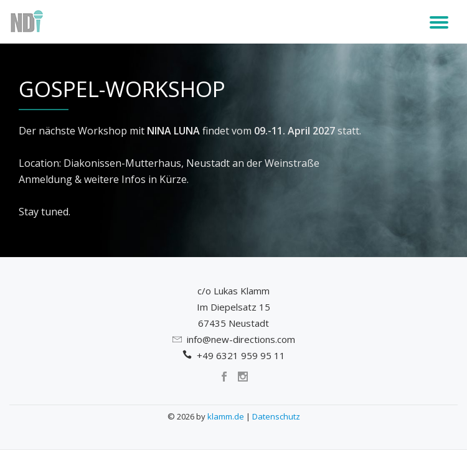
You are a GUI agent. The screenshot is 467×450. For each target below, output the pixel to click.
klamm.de (225, 416)
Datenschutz (276, 416)
